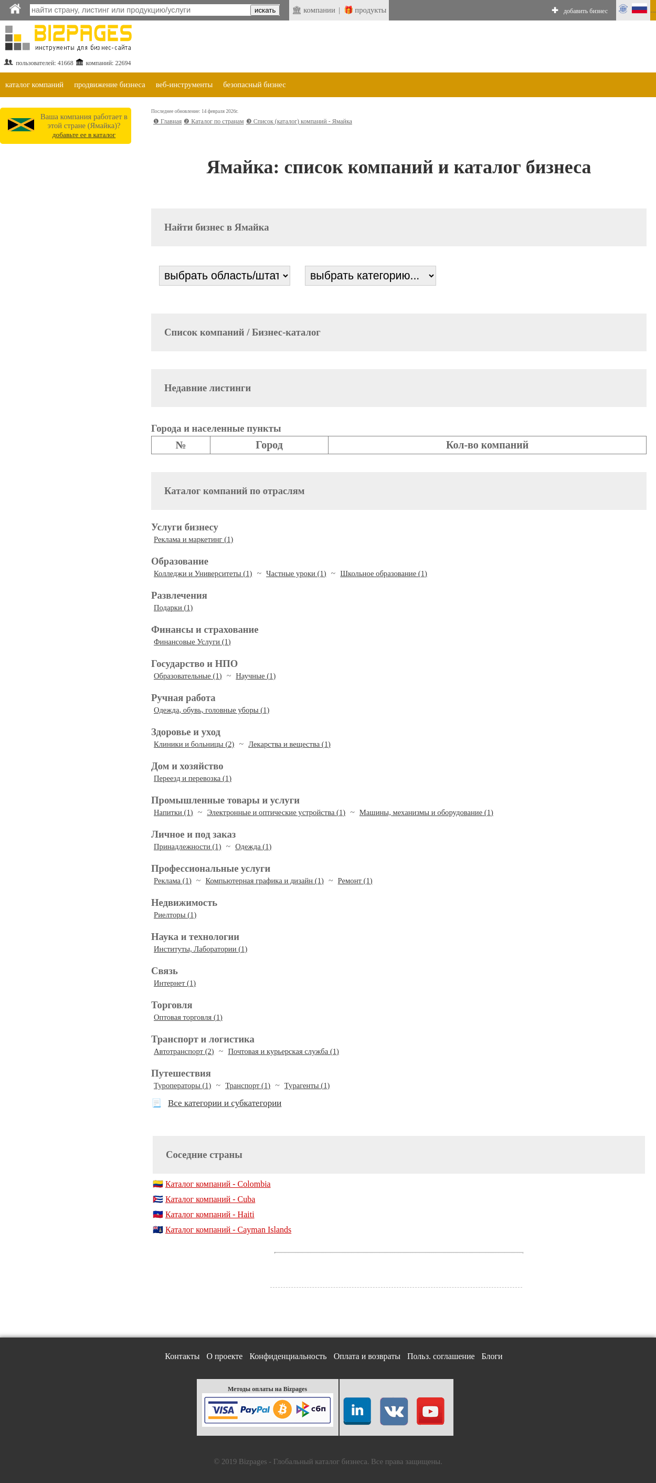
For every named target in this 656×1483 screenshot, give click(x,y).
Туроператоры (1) (182, 1085)
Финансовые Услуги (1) (192, 642)
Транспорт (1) (247, 1085)
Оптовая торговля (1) (188, 1017)
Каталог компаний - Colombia (218, 1183)
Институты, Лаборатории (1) (200, 949)
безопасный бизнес (254, 84)
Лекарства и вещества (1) (289, 744)
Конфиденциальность (287, 1356)
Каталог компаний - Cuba (210, 1199)
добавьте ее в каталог (84, 135)
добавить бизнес (586, 11)
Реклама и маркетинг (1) (193, 539)
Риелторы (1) (175, 915)
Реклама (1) (173, 880)
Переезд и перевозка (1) (192, 778)
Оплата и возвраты (367, 1356)
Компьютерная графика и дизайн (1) (265, 880)
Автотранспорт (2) (184, 1051)
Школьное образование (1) (383, 573)
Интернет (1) (175, 983)
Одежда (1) (253, 846)
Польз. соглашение (441, 1356)
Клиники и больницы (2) (194, 744)
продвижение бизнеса (109, 84)
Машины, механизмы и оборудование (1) (426, 812)
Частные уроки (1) (296, 573)
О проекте (224, 1356)
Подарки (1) (173, 607)
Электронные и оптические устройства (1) (276, 812)
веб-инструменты (184, 84)
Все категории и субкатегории (224, 1103)
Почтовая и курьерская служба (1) (283, 1051)
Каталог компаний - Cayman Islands (228, 1229)
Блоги (492, 1356)
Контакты (182, 1356)
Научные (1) (256, 676)
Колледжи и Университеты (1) (203, 573)
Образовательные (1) (188, 676)
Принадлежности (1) (187, 846)
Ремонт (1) (355, 880)
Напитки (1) (173, 812)
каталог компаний (34, 84)
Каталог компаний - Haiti (210, 1214)
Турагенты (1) (307, 1085)
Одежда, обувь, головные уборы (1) (211, 710)
